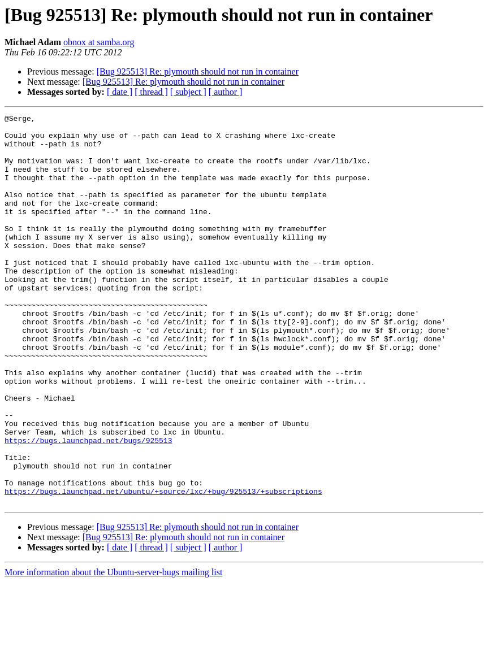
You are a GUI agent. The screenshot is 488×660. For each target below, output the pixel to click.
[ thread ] (151, 92)
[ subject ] (188, 92)
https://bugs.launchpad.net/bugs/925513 (88, 506)
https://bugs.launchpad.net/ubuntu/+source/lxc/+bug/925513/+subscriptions (163, 567)
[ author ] (226, 92)
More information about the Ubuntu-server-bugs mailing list (113, 650)
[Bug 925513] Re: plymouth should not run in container (198, 71)
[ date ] (119, 92)
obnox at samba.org (98, 42)
